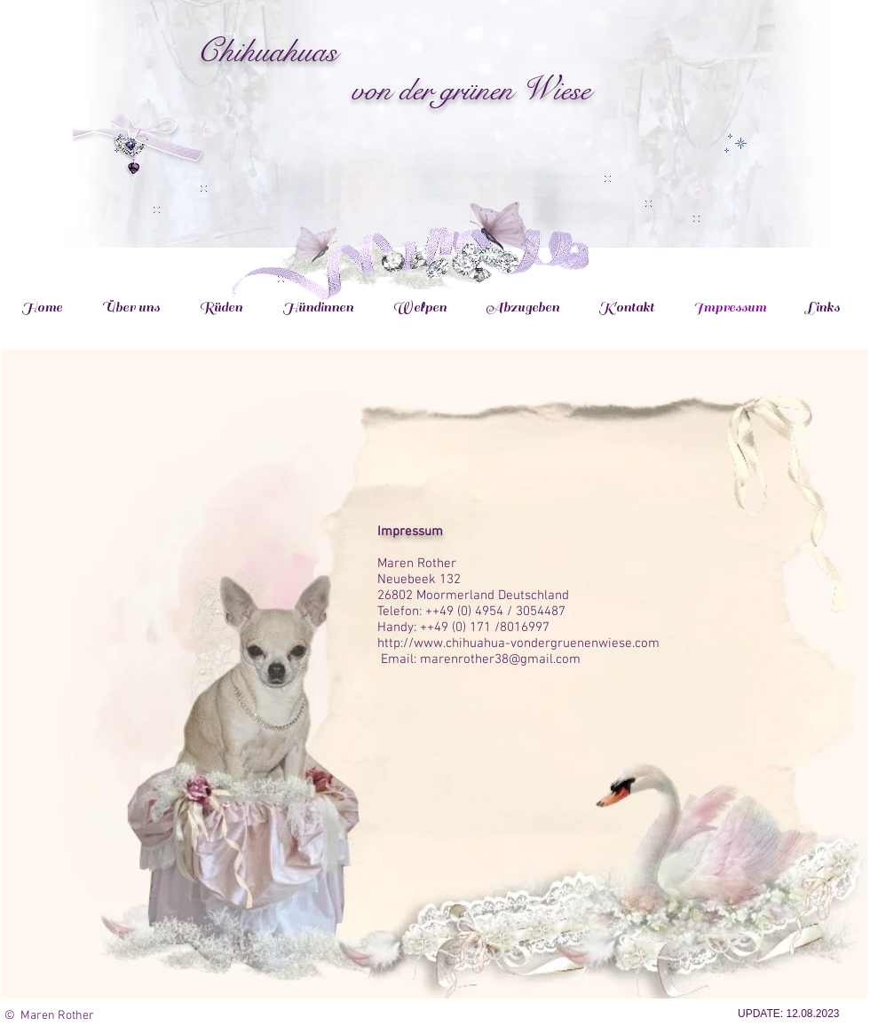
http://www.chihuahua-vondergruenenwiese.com (518, 643)
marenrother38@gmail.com (500, 659)
